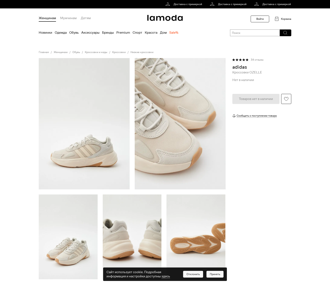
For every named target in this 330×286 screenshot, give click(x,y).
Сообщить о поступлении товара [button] (257, 115)
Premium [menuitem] (123, 33)
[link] (184, 4)
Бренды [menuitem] (108, 33)
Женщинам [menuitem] (47, 18)
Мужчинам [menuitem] (68, 18)
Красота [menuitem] (151, 33)
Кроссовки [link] (119, 52)
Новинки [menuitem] (45, 33)
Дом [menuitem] (163, 33)
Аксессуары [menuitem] (90, 33)
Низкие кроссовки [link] (141, 52)
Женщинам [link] (61, 52)
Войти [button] (260, 19)
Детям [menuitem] (86, 18)
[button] (285, 32)
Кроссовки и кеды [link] (96, 52)
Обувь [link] (76, 52)
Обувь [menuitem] (74, 33)
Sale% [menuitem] (173, 33)
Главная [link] (44, 52)
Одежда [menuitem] (61, 33)
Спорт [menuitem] (137, 33)
